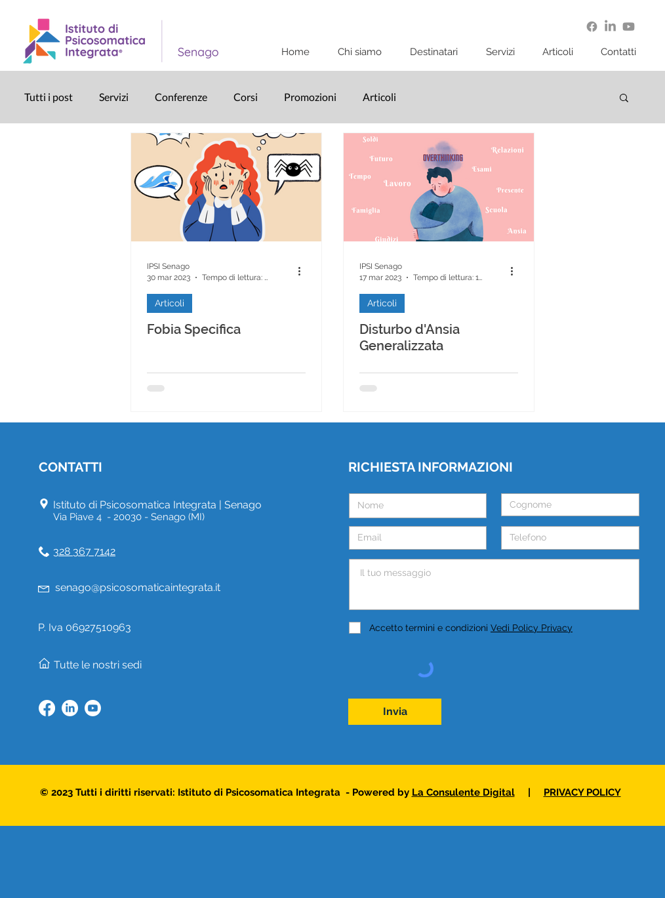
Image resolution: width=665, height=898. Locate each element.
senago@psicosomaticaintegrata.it (137, 587)
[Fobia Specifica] (226, 187)
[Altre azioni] (304, 271)
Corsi (245, 97)
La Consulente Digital (463, 792)
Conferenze (181, 97)
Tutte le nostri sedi (98, 665)
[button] (364, 52)
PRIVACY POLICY (582, 792)
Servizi (114, 97)
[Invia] (394, 712)
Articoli (379, 97)
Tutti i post (48, 97)
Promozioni (310, 97)
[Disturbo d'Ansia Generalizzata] (439, 187)
